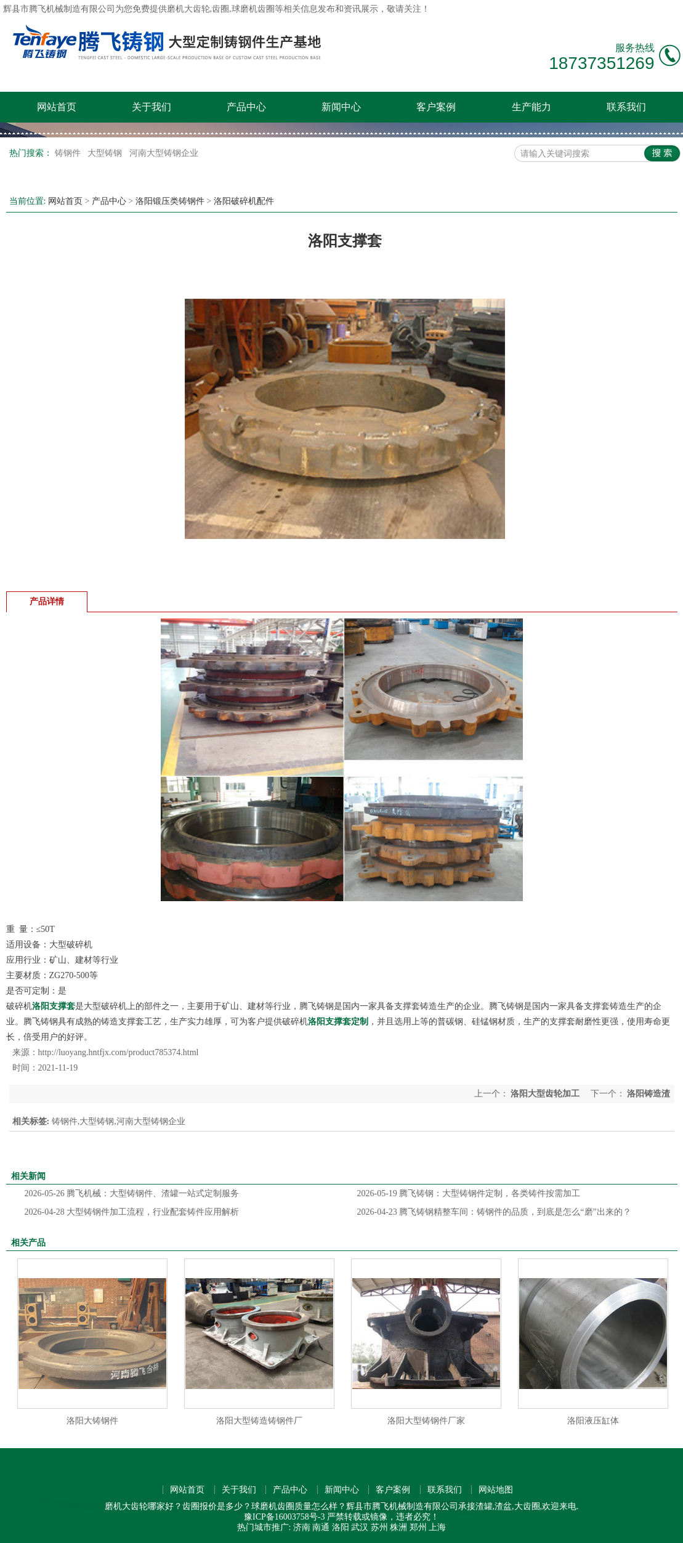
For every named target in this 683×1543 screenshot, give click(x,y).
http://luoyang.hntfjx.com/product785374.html (118, 1052)
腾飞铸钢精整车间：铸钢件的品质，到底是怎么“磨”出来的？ (494, 1212)
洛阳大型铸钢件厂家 (426, 1420)
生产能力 (531, 107)
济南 (301, 1527)
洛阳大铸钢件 (92, 1420)
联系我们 (626, 107)
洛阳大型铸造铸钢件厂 (259, 1420)
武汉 (359, 1527)
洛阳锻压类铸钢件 (169, 201)
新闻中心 (341, 107)
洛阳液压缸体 (593, 1420)
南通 (320, 1527)
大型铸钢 (105, 153)
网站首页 (56, 107)
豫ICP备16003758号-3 (284, 1516)
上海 (437, 1527)
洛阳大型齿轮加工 (545, 1093)
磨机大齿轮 (188, 9)
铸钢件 (69, 153)
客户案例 (436, 107)
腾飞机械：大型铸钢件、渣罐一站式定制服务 (132, 1193)
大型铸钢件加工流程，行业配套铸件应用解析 (132, 1212)
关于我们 (151, 107)
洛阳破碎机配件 (244, 201)
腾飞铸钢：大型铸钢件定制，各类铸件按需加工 (469, 1193)
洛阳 (340, 1527)
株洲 (398, 1527)
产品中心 (246, 107)
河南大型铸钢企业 (163, 153)
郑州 (418, 1527)
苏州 (379, 1527)
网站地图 (496, 1489)
